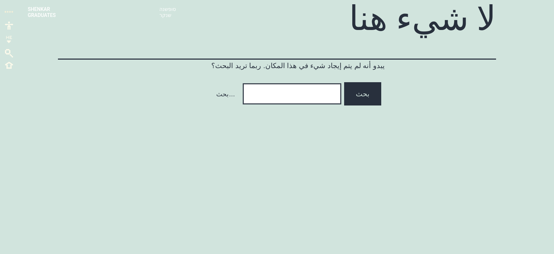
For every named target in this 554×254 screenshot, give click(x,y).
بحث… (225, 94)
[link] (9, 25)
